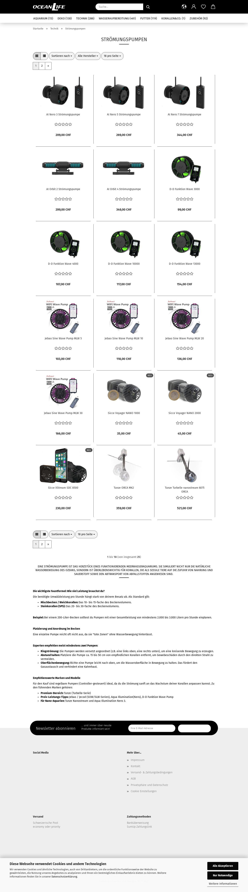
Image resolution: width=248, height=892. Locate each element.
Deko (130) (65, 18)
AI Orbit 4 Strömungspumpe (124, 189)
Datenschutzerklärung (64, 876)
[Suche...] (148, 6)
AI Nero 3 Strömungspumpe (63, 114)
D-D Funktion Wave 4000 (63, 263)
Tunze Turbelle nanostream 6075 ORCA (184, 489)
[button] (184, 7)
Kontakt (135, 766)
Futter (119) (148, 18)
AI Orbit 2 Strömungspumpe (63, 189)
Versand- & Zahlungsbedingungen (151, 772)
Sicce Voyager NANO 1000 (124, 413)
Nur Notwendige (223, 875)
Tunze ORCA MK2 (124, 487)
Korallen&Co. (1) (173, 18)
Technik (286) (85, 18)
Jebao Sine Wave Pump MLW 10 (124, 338)
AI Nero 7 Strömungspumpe (184, 114)
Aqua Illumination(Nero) (126, 697)
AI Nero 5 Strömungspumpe (124, 114)
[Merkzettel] (203, 7)
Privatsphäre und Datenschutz (149, 785)
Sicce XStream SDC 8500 (63, 487)
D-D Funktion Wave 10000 (124, 263)
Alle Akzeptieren (223, 866)
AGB (133, 778)
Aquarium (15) (43, 18)
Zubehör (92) (199, 18)
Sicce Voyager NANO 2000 (185, 413)
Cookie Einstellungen (144, 791)
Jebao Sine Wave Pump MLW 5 (63, 338)
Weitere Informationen (223, 883)
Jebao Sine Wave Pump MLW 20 (184, 338)
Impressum (138, 760)
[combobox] (62, 56)
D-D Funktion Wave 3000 (185, 189)
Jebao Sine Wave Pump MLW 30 (63, 413)
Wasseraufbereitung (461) (117, 18)
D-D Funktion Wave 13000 (184, 263)
